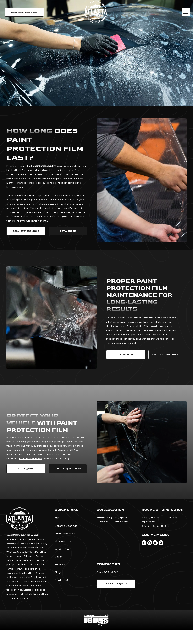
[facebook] (144, 543)
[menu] (186, 12)
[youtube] (155, 543)
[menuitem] (74, 519)
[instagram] (149, 543)
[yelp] (161, 543)
